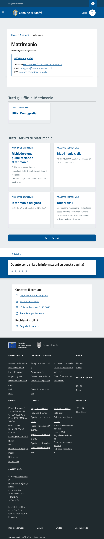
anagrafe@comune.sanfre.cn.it (36, 68)
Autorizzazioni (37, 372)
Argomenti (24, 35)
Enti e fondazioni (15, 372)
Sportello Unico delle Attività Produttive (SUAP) (40, 447)
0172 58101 (14, 425)
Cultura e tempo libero (40, 383)
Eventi (79, 390)
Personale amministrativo (17, 383)
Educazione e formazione (40, 391)
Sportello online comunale (40, 419)
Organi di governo (16, 376)
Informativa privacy (62, 408)
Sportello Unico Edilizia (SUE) (40, 436)
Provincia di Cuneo (39, 412)
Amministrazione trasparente (63, 427)
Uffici (10, 393)
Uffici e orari (13, 457)
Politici (11, 389)
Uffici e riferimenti (21, 107)
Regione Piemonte (15, 3)
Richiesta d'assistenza (63, 450)
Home (14, 35)
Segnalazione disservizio (63, 437)
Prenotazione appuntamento (63, 443)
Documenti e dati (16, 367)
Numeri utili (13, 461)
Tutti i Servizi (52, 238)
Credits (59, 527)
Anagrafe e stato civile (22, 147)
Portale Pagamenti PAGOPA (40, 428)
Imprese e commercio (63, 363)
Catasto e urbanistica (40, 376)
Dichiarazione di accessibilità (63, 419)
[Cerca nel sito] (91, 12)
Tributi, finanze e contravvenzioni (63, 378)
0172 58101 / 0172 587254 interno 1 (42, 64)
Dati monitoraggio (16, 527)
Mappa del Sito (81, 527)
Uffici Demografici (23, 58)
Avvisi (79, 367)
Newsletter (81, 411)
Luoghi (79, 385)
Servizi (40, 527)
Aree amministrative (17, 363)
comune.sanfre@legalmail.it (33, 72)
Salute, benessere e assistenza (63, 370)
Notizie (79, 363)
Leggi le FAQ (59, 432)
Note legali (58, 412)
